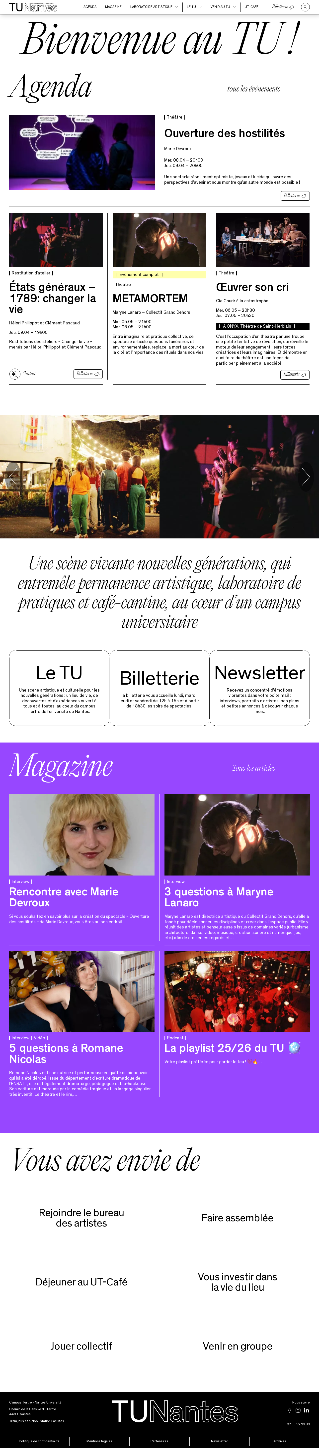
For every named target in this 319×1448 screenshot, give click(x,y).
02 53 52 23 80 (298, 1424)
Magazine (113, 7)
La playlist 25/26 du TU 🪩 (233, 1049)
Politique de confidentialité (39, 1441)
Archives (279, 1441)
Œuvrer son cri (252, 289)
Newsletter (259, 673)
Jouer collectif (81, 1346)
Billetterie (280, 6)
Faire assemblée (237, 1218)
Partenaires (159, 1441)
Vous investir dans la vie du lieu (237, 1282)
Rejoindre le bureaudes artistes (81, 1218)
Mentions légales (99, 1441)
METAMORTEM (150, 300)
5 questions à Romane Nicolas (66, 1055)
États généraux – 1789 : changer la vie (52, 300)
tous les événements (253, 89)
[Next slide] (306, 477)
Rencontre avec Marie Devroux (63, 898)
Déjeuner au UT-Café (81, 1282)
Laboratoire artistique (154, 7)
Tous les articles (253, 768)
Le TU (194, 7)
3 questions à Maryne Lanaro (218, 898)
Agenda (89, 7)
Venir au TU (223, 7)
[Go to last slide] (13, 477)
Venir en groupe (237, 1346)
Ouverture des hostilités (224, 135)
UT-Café (251, 7)
